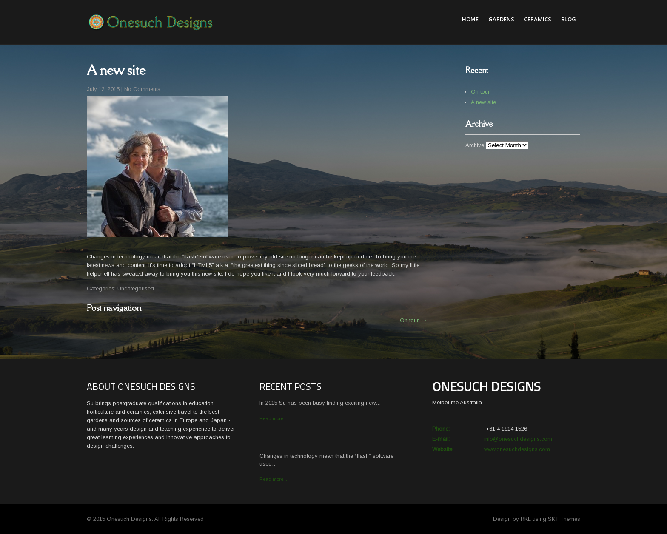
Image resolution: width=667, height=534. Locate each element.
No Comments (142, 89)
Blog (568, 19)
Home (470, 19)
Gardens (501, 19)
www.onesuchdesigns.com (517, 449)
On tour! (413, 320)
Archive (474, 145)
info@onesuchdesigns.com (518, 439)
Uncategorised (135, 288)
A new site (483, 102)
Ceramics (537, 19)
